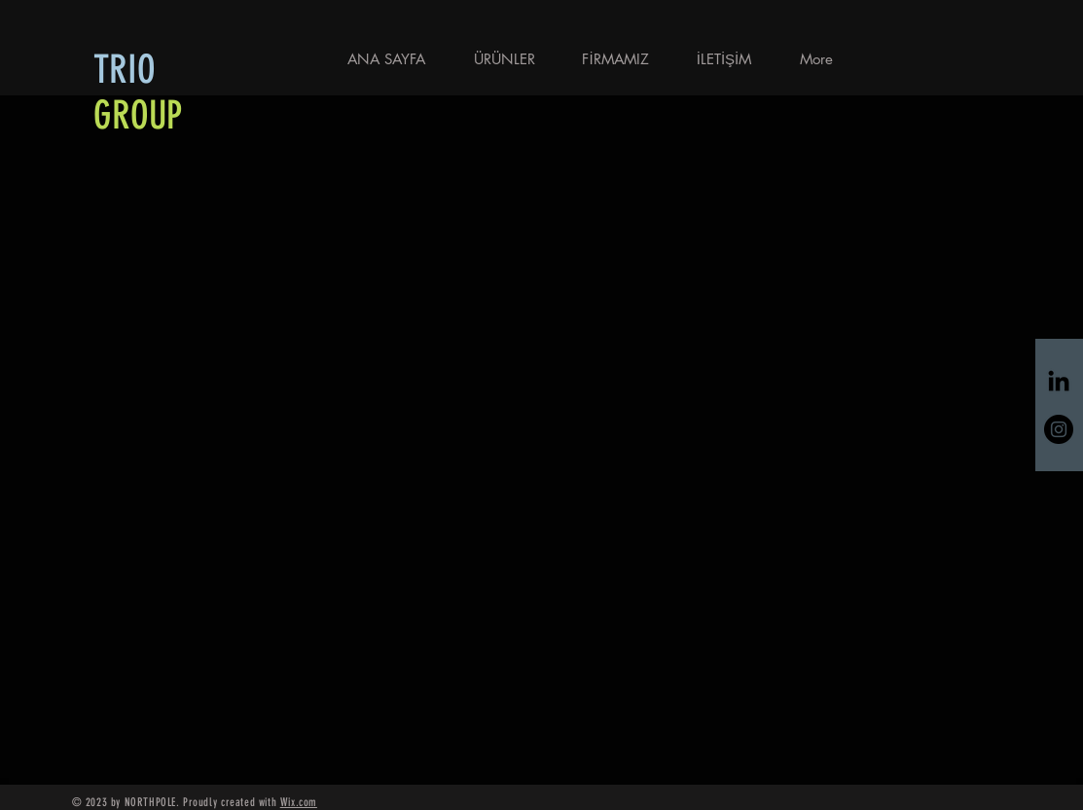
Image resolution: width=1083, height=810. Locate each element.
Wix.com (298, 802)
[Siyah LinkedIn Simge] (1058, 380)
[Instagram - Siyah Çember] (1058, 429)
